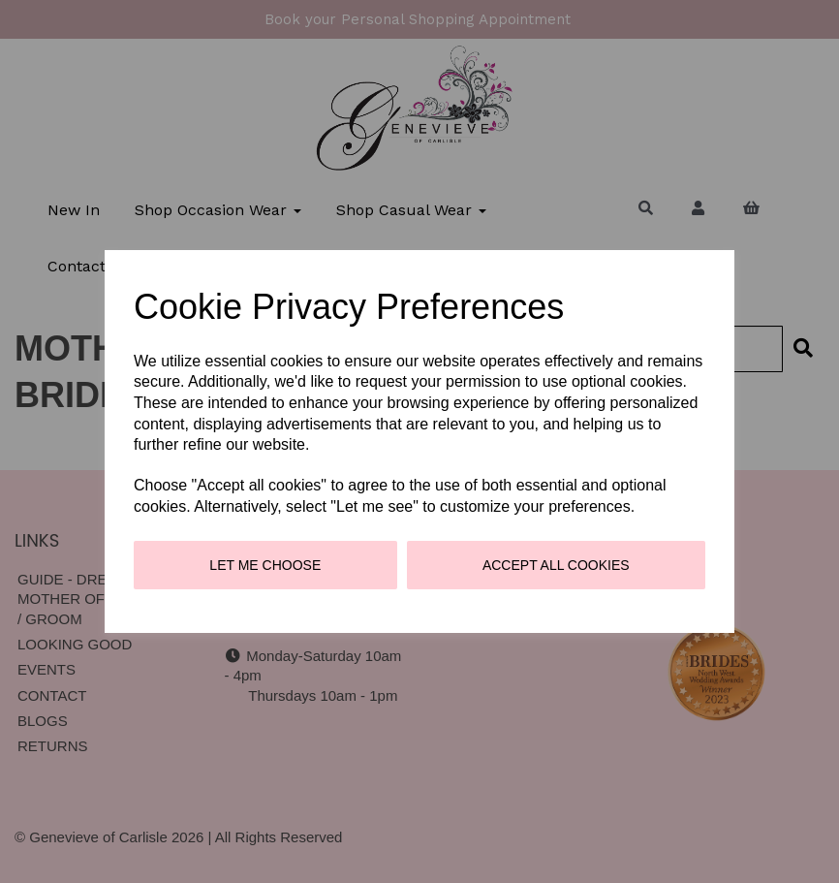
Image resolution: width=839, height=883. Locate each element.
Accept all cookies (556, 565)
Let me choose (265, 565)
